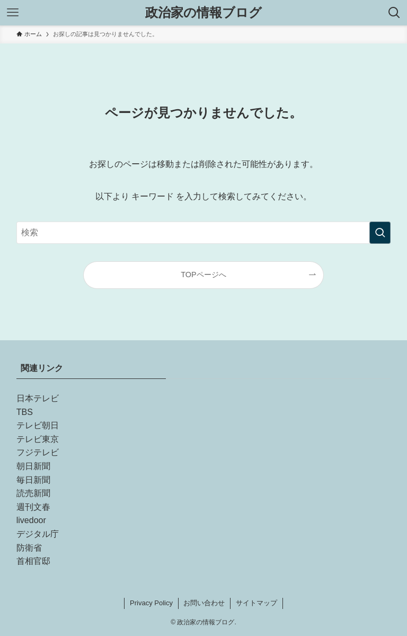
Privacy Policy (151, 603)
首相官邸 (33, 561)
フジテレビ (37, 452)
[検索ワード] (203, 233)
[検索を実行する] (380, 233)
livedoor (31, 520)
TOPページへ (203, 274)
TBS (24, 412)
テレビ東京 (37, 439)
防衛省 (29, 547)
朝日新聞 (33, 466)
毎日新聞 (33, 479)
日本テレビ (37, 398)
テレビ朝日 (37, 425)
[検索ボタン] (394, 12)
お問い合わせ (204, 603)
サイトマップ (256, 603)
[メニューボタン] (12, 12)
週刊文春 (33, 506)
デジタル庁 (37, 533)
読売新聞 (33, 493)
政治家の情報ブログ (203, 12)
